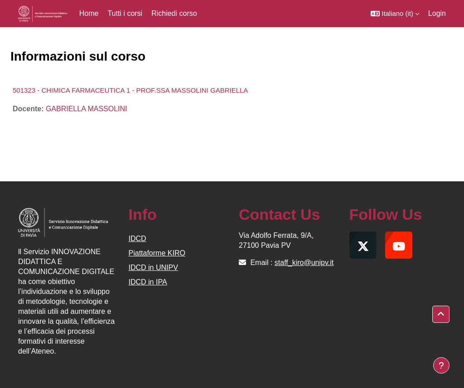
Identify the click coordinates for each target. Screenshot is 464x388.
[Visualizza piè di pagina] (441, 365)
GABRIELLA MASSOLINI (86, 109)
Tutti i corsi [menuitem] (124, 13)
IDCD (137, 238)
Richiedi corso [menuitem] (174, 13)
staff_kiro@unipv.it (304, 262)
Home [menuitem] (89, 13)
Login (437, 13)
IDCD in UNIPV (153, 267)
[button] (395, 13)
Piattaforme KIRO (157, 253)
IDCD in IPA (148, 282)
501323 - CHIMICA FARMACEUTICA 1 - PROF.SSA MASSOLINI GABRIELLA (130, 90)
